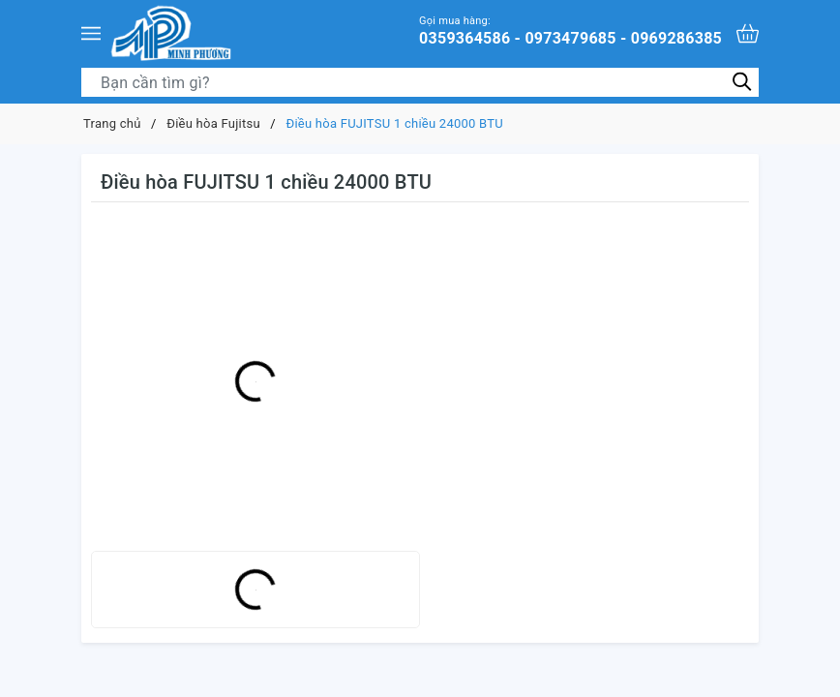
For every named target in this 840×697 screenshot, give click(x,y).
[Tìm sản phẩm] (420, 82)
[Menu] (91, 33)
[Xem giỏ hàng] (747, 33)
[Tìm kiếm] (742, 82)
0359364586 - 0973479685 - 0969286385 (570, 30)
